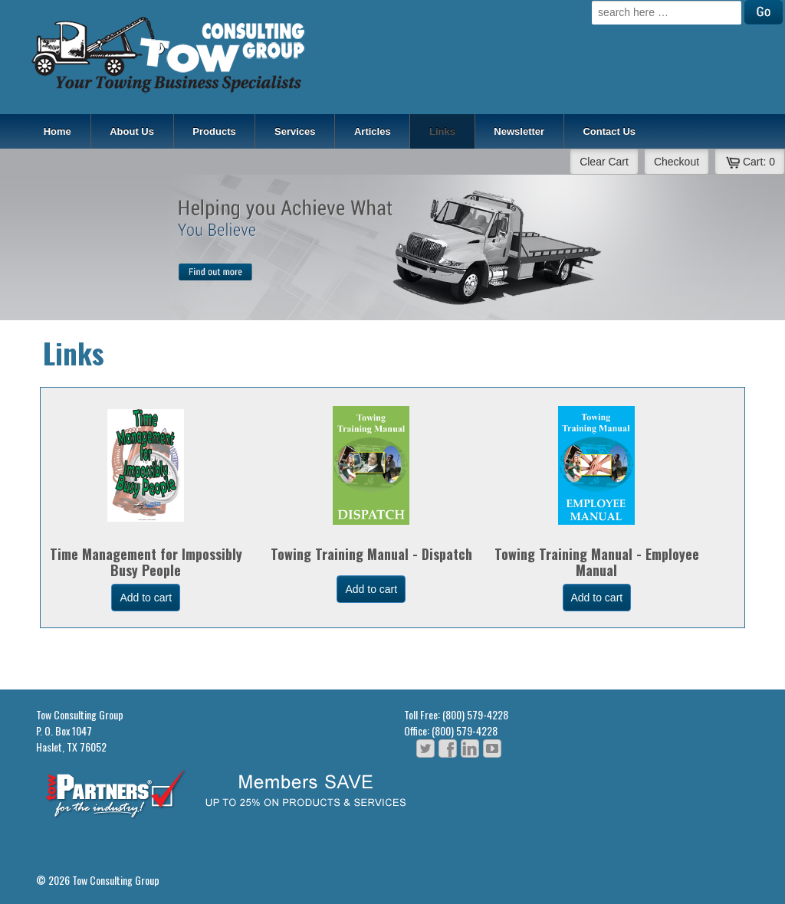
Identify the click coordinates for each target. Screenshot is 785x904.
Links (442, 131)
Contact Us (609, 131)
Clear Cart (604, 162)
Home (57, 131)
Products (213, 131)
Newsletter (519, 131)
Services (295, 131)
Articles (372, 131)
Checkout (676, 162)
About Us (132, 131)
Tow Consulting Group (114, 880)
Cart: (749, 162)
